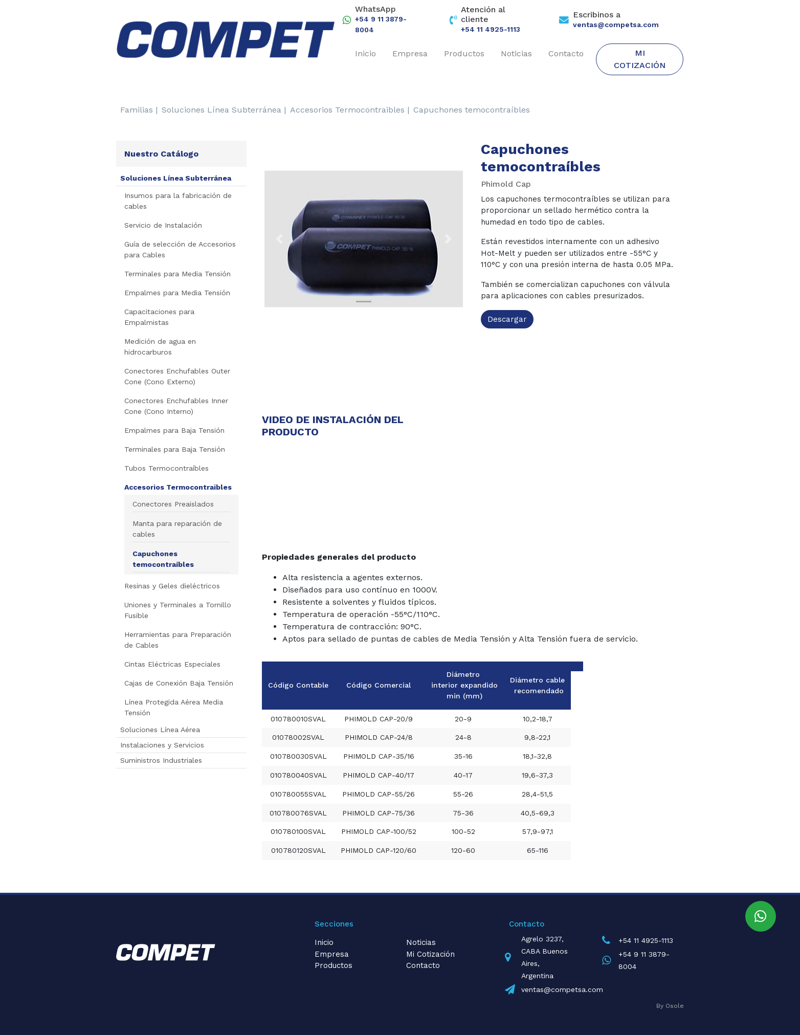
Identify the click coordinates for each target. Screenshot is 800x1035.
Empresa (410, 53)
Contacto (566, 53)
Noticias (516, 53)
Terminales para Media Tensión (177, 274)
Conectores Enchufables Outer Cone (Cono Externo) (177, 376)
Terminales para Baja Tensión (174, 449)
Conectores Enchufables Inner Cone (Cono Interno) (176, 406)
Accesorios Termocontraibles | (349, 110)
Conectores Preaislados (173, 504)
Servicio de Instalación (163, 225)
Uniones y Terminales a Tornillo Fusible (177, 610)
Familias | (139, 110)
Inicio (365, 53)
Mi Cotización (639, 59)
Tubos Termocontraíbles (166, 468)
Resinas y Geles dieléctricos (172, 586)
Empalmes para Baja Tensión (174, 430)
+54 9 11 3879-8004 (381, 24)
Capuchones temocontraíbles (471, 110)
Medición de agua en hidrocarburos (160, 346)
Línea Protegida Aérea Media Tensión (173, 707)
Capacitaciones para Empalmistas (159, 316)
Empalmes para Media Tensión (177, 293)
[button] (279, 239)
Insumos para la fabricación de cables (178, 200)
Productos (464, 53)
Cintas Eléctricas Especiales (172, 664)
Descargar (507, 319)
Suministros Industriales (161, 760)
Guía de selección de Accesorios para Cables (180, 249)
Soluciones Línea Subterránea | (224, 110)
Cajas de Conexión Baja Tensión (178, 683)
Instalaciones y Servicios (162, 745)
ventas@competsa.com (616, 24)
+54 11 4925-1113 (490, 29)
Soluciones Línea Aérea (160, 729)
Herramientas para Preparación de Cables (177, 639)
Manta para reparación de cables (177, 528)
